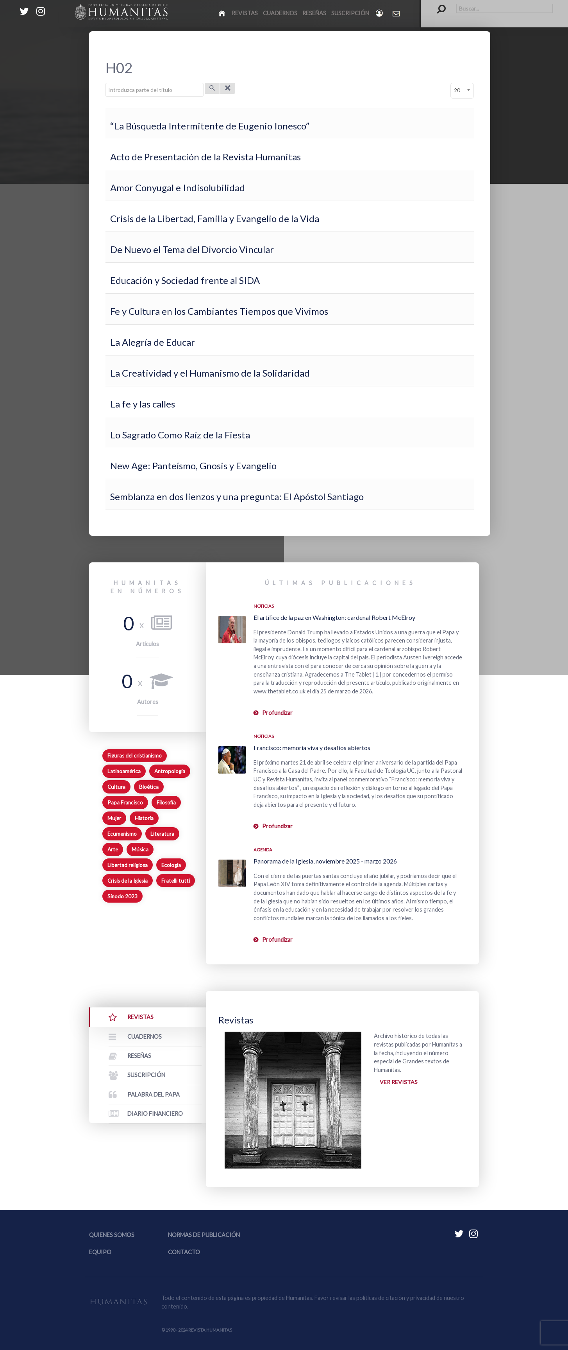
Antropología (169, 771)
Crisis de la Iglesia (127, 881)
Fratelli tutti (175, 881)
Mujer (114, 818)
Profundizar (277, 712)
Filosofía (166, 802)
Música (140, 849)
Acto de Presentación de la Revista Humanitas (205, 156)
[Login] (380, 13)
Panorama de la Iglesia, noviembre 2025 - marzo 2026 (325, 861)
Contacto (184, 1252)
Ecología (171, 865)
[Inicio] (222, 13)
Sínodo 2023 (122, 896)
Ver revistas (399, 1082)
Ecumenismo (122, 834)
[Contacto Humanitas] (397, 13)
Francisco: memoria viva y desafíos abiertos (312, 747)
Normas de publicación (204, 1235)
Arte (112, 849)
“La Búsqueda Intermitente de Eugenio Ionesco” (209, 125)
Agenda (263, 849)
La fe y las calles (142, 403)
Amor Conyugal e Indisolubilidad (177, 187)
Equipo (100, 1252)
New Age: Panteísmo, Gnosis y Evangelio (193, 465)
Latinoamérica (124, 771)
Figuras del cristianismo (134, 755)
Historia (144, 818)
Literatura (162, 834)
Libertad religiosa (127, 865)
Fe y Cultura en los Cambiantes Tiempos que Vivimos (219, 311)
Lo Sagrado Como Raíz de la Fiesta (180, 434)
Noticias (264, 606)
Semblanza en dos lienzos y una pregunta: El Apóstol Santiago (237, 496)
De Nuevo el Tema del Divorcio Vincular (192, 249)
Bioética (149, 787)
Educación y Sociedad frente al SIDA (185, 280)
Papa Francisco (125, 802)
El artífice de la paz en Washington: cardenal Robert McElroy (334, 617)
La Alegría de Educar (152, 342)
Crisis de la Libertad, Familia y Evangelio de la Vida (214, 218)
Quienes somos (111, 1235)
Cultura (116, 787)
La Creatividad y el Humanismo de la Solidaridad (210, 373)
